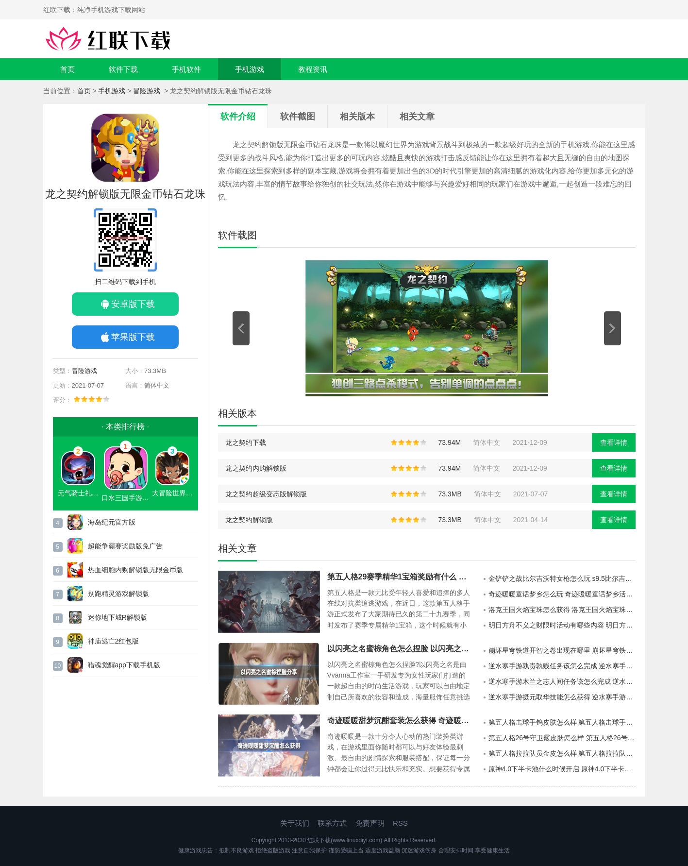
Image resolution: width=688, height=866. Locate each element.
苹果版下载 (133, 337)
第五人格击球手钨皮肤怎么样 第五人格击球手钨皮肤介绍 (562, 722)
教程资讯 (312, 69)
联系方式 (332, 823)
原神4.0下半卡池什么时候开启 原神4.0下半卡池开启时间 (562, 769)
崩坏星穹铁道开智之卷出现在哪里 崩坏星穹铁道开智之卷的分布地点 (562, 650)
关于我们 (294, 823)
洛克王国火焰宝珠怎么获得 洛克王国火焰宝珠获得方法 (562, 609)
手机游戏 (249, 69)
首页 (67, 69)
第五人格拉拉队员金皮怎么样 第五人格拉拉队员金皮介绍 (562, 753)
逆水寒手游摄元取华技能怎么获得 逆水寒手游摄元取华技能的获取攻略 (562, 697)
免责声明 (370, 823)
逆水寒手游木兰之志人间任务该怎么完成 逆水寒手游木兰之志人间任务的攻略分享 (562, 681)
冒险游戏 (147, 91)
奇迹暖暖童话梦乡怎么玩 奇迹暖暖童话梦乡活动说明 (562, 594)
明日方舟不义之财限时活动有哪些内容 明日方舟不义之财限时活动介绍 (562, 625)
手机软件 (186, 69)
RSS (400, 823)
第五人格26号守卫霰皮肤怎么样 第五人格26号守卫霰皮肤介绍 (562, 738)
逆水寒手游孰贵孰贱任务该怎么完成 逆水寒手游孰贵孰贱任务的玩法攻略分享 (562, 666)
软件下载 (123, 69)
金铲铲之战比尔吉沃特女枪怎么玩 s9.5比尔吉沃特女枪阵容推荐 (562, 578)
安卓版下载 (133, 304)
